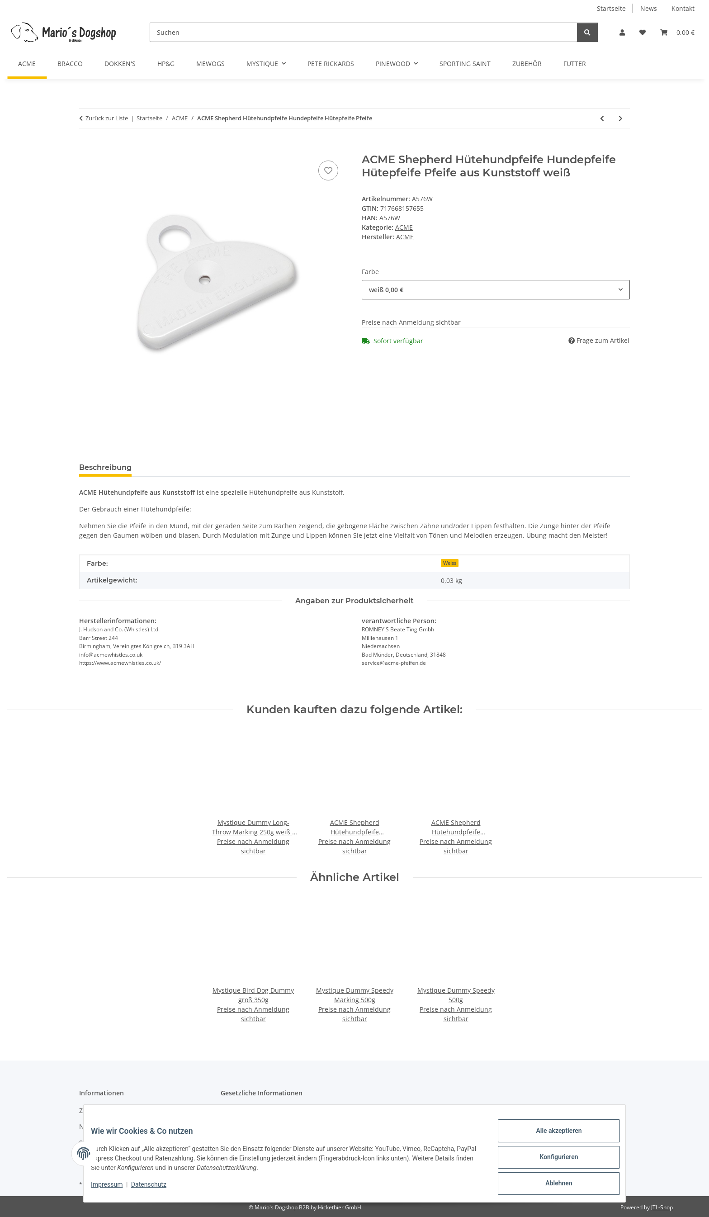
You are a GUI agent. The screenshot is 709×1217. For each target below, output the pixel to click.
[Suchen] (363, 32)
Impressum (114, 1189)
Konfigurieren (551, 1161)
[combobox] (496, 289)
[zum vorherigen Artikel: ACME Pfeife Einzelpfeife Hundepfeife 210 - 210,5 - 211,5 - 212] (602, 118)
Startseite (611, 8)
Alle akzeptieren (551, 1137)
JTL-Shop (662, 1207)
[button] (622, 32)
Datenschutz (156, 1189)
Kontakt (683, 8)
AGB (227, 1110)
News (648, 8)
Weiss (449, 563)
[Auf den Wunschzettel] (328, 170)
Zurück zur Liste (106, 118)
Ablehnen (551, 1185)
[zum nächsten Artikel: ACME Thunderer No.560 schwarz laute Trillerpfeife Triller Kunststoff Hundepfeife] (620, 118)
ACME (404, 227)
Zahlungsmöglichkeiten (114, 1110)
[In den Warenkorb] (86, 148)
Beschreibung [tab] (105, 467)
